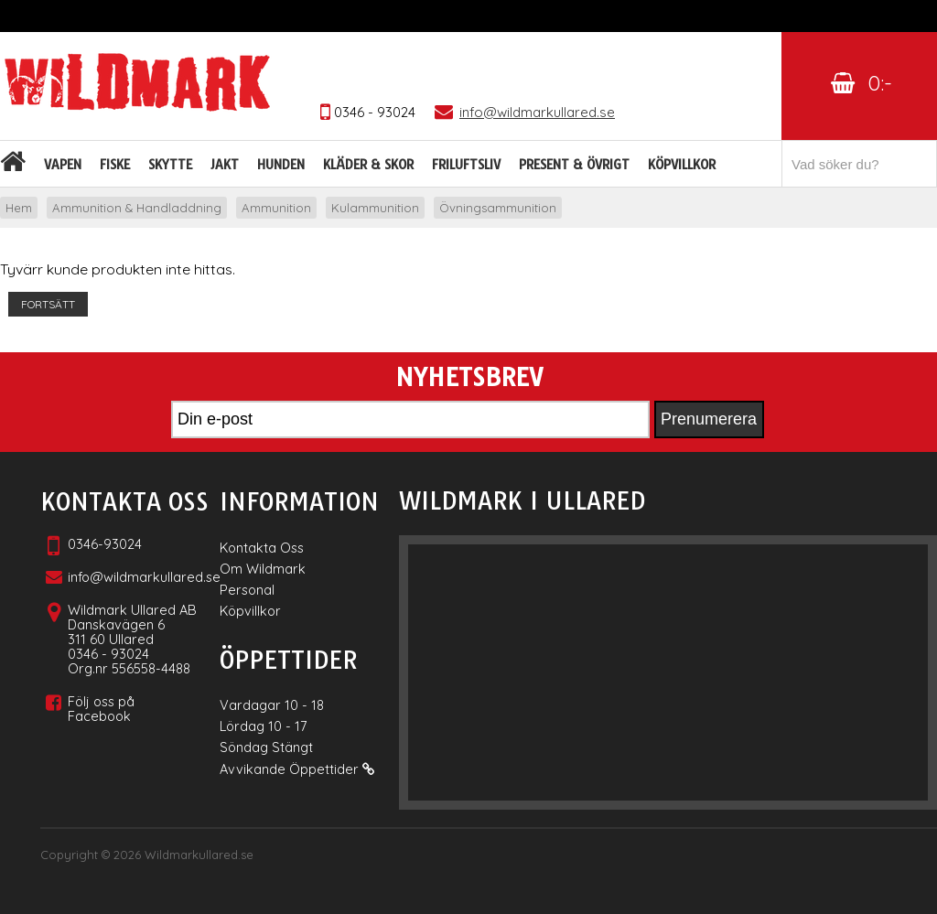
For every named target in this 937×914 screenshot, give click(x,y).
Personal (247, 589)
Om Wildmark (263, 568)
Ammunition (276, 207)
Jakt (224, 164)
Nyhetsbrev (469, 378)
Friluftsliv (466, 164)
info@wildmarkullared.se (144, 577)
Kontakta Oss (262, 547)
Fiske (115, 164)
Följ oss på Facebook (101, 709)
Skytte (170, 164)
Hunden (281, 164)
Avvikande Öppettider (297, 769)
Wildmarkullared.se (199, 854)
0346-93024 (105, 544)
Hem (18, 207)
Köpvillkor (682, 164)
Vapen (62, 164)
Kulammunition (375, 207)
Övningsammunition (497, 207)
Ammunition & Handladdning (136, 207)
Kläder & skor (368, 164)
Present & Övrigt (574, 164)
